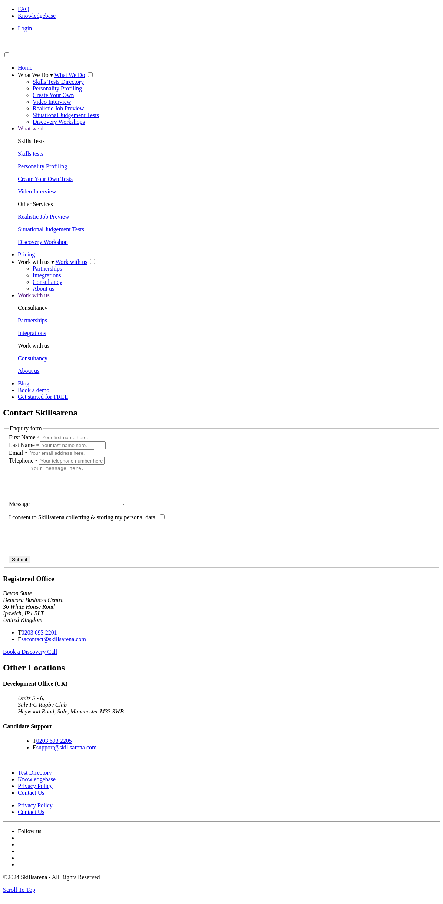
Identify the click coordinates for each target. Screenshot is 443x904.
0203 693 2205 (54, 748)
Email (18, 453)
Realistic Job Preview (58, 108)
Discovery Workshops (59, 122)
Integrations (47, 275)
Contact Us (31, 800)
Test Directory (35, 780)
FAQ (23, 9)
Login (25, 28)
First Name (24, 437)
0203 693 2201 (39, 640)
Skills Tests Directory (58, 82)
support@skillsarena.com (66, 755)
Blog (23, 383)
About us (43, 288)
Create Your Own (53, 95)
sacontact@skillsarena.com (54, 647)
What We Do (35, 75)
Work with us (36, 262)
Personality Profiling (57, 88)
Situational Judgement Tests (66, 115)
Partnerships (47, 268)
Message (19, 512)
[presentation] (65, 548)
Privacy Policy (35, 794)
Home (25, 67)
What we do (32, 128)
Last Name (24, 445)
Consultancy (47, 282)
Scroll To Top (19, 897)
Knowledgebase (37, 16)
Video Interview (52, 102)
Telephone (23, 460)
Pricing (26, 254)
